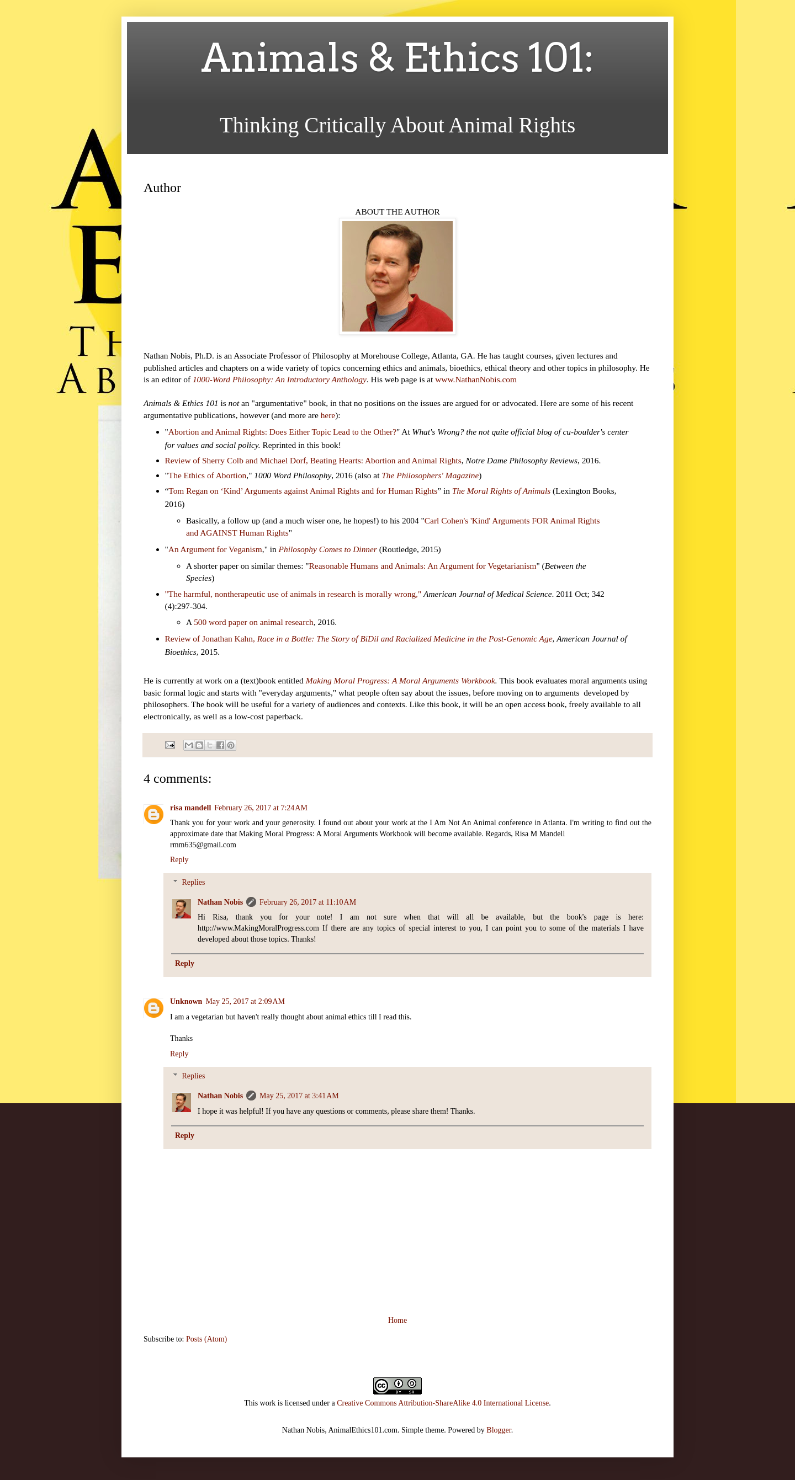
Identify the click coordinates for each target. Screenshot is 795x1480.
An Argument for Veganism (215, 549)
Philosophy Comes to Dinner (328, 549)
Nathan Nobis (220, 902)
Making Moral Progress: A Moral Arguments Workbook (400, 680)
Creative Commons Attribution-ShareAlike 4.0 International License (443, 1403)
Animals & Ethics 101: (398, 58)
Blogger (498, 1430)
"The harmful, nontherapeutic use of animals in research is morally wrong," (294, 594)
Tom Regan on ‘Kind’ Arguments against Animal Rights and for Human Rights (302, 490)
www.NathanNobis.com (476, 379)
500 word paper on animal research (254, 622)
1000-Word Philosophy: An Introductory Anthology (280, 379)
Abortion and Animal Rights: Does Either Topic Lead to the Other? (282, 431)
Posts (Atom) (206, 1339)
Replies (193, 882)
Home (397, 1320)
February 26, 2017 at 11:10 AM (307, 902)
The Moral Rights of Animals (501, 490)
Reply (179, 860)
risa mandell (190, 808)
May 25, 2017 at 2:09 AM (245, 1001)
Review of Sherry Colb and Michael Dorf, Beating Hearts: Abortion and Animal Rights (313, 460)
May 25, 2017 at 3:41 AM (299, 1096)
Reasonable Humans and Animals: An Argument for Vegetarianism (423, 565)
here (328, 415)
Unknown (186, 1001)
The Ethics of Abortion (207, 475)
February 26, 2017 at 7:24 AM (261, 808)
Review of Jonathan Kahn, (359, 638)
